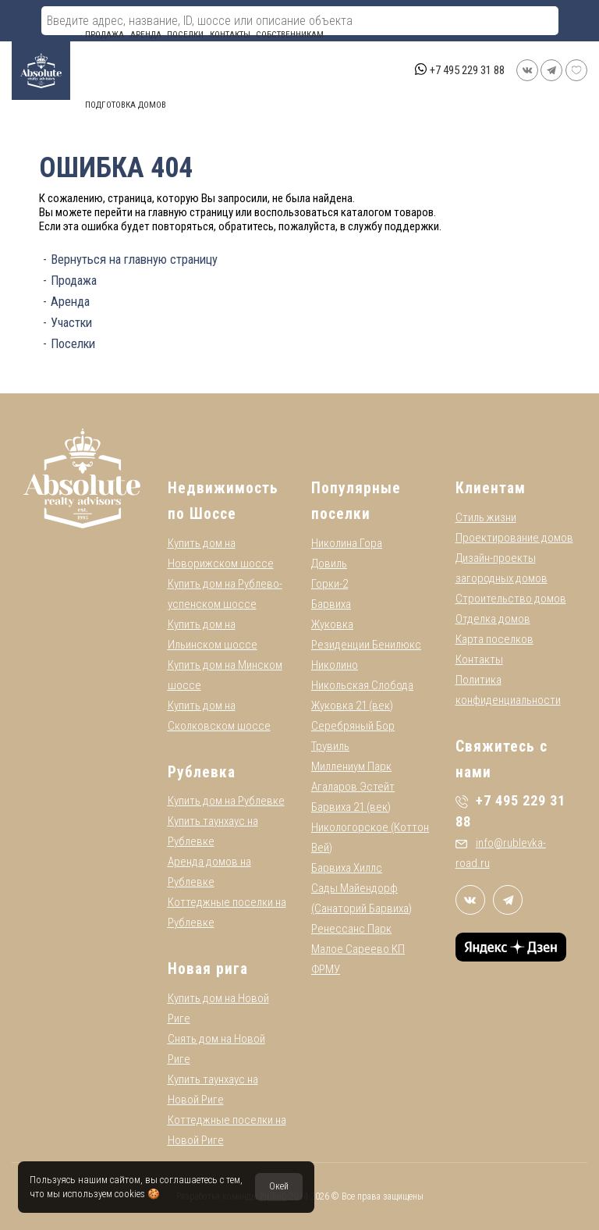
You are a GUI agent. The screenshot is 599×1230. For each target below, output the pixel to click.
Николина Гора (346, 543)
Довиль (329, 563)
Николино (334, 665)
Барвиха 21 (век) (351, 807)
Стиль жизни (485, 517)
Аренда (145, 35)
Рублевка (202, 772)
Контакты (230, 35)
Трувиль (330, 746)
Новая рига (208, 969)
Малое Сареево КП (358, 949)
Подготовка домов (125, 105)
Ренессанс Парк (351, 929)
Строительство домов (510, 599)
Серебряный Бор (353, 726)
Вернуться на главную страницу (134, 259)
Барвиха (331, 604)
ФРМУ (325, 969)
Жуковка (332, 624)
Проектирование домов (514, 538)
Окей (279, 1186)
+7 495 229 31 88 (467, 70)
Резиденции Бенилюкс (366, 645)
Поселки (185, 35)
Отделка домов (492, 619)
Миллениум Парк (351, 766)
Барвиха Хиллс (346, 868)
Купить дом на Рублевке (226, 801)
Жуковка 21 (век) (352, 706)
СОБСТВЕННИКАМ (290, 35)
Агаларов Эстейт (353, 787)
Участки (71, 322)
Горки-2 (329, 584)
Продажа (104, 35)
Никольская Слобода (362, 685)
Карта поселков (494, 639)
